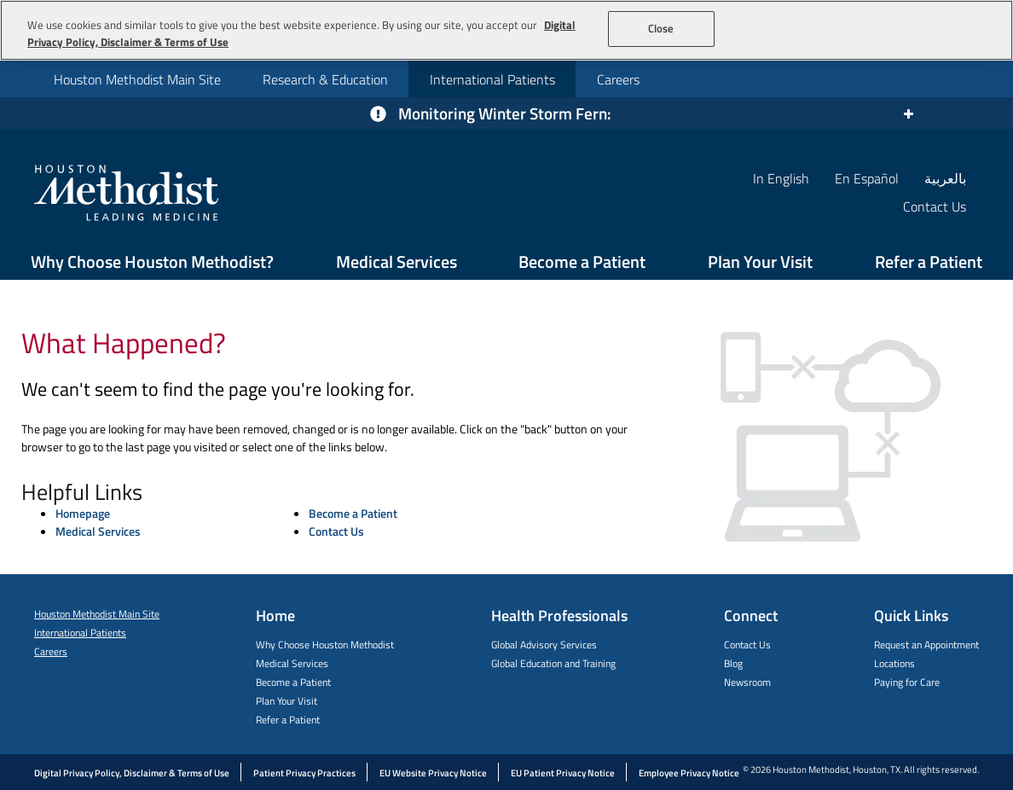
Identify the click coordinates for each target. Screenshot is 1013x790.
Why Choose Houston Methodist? (152, 261)
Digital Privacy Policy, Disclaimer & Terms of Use (131, 773)
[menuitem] (136, 79)
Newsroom (747, 682)
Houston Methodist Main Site (137, 79)
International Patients (492, 79)
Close (661, 28)
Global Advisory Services (544, 644)
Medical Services (396, 261)
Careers (618, 79)
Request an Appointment (926, 644)
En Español (867, 178)
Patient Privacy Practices (304, 773)
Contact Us (336, 531)
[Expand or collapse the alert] (907, 114)
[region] (506, 30)
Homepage (82, 513)
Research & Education (325, 79)
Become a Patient (581, 261)
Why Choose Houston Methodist (325, 644)
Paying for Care (907, 682)
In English (781, 178)
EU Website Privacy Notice (433, 773)
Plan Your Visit (760, 261)
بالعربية (945, 178)
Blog (733, 663)
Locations (894, 663)
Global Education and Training (553, 663)
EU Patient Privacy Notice (563, 773)
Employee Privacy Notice (689, 773)
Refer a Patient (928, 261)
